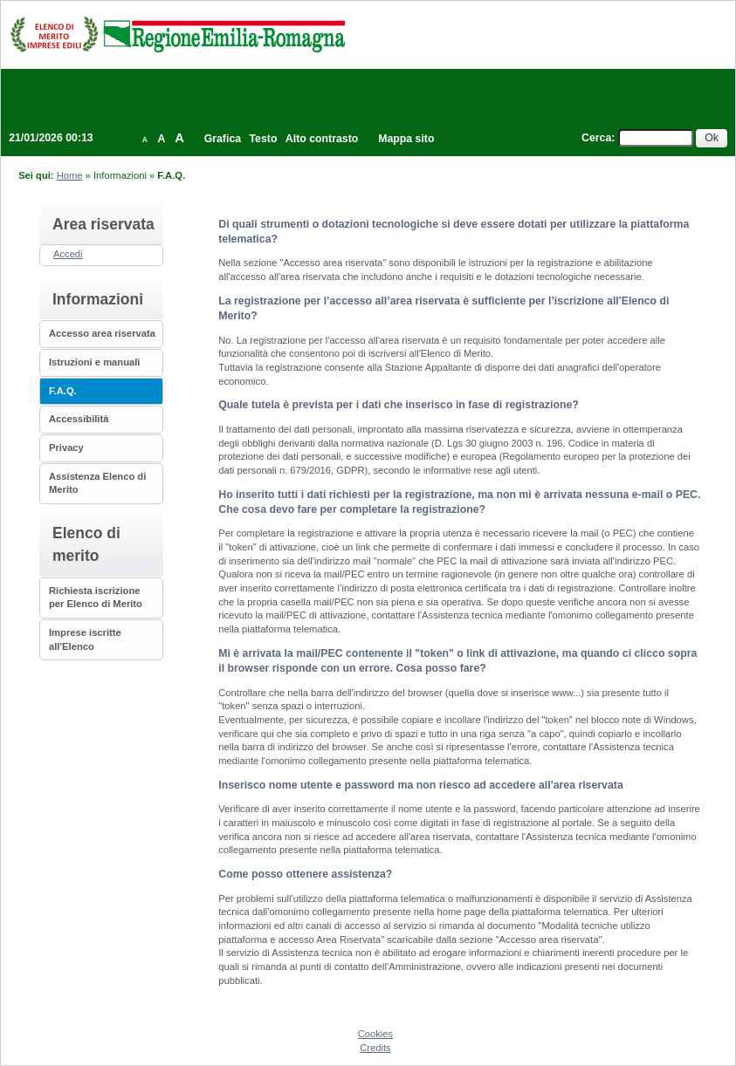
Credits (375, 1047)
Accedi (68, 254)
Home (70, 175)
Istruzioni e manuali (94, 362)
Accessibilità (78, 418)
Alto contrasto (321, 139)
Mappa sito (406, 139)
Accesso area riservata (102, 333)
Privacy (66, 447)
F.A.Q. (63, 391)
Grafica (222, 139)
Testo (264, 139)
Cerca (596, 138)
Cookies (375, 1033)
